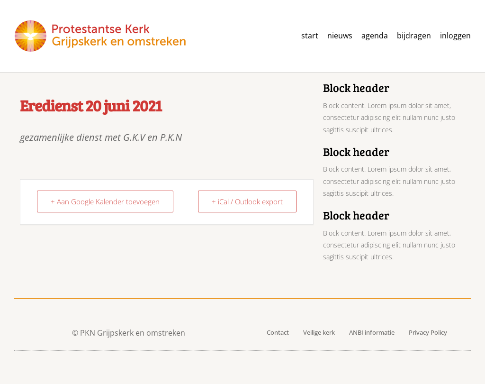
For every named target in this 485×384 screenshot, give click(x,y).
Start (309, 35)
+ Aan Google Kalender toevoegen (105, 201)
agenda (374, 35)
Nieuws (339, 35)
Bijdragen (414, 35)
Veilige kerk (319, 332)
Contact (278, 332)
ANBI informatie (372, 332)
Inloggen (455, 35)
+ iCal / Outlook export (247, 201)
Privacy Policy (428, 332)
